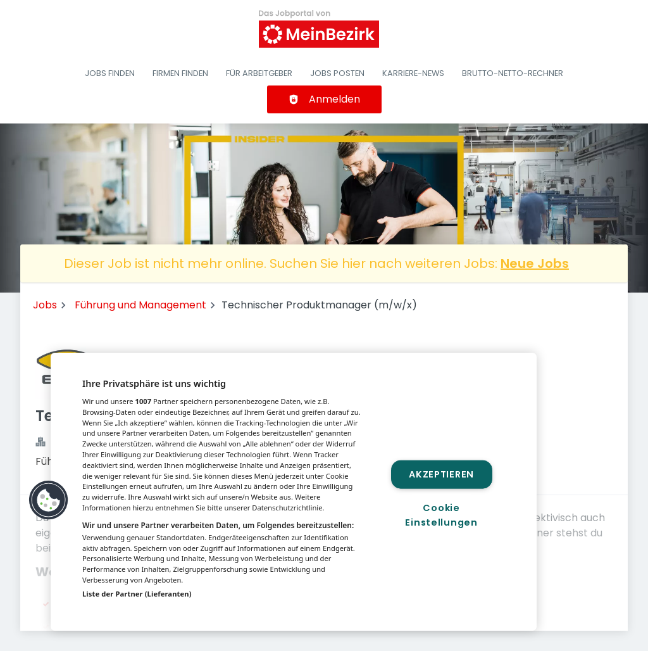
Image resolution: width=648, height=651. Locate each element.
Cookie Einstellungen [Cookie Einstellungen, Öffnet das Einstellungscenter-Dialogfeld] (441, 515)
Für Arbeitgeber (259, 73)
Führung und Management (140, 305)
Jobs (45, 305)
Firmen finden (180, 73)
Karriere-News (413, 73)
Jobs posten (337, 73)
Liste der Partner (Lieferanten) (137, 593)
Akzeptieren (441, 473)
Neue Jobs (535, 263)
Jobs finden (110, 73)
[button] (48, 500)
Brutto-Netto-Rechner (512, 73)
